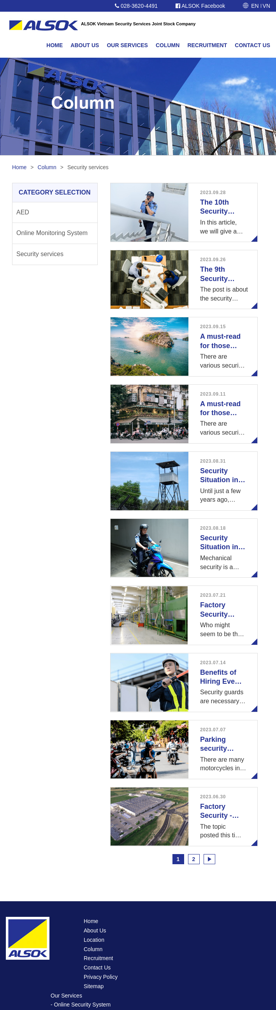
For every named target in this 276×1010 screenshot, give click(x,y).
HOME (54, 45)
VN (266, 6)
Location (94, 940)
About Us (95, 930)
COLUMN (167, 45)
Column (47, 167)
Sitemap (94, 986)
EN (254, 6)
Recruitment (98, 958)
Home (19, 167)
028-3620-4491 (136, 6)
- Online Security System (81, 1004)
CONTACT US (252, 45)
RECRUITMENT (207, 45)
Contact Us (97, 967)
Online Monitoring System (52, 233)
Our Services (66, 995)
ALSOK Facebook (200, 6)
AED (22, 212)
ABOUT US (84, 45)
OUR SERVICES (127, 45)
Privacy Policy (101, 977)
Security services (39, 254)
